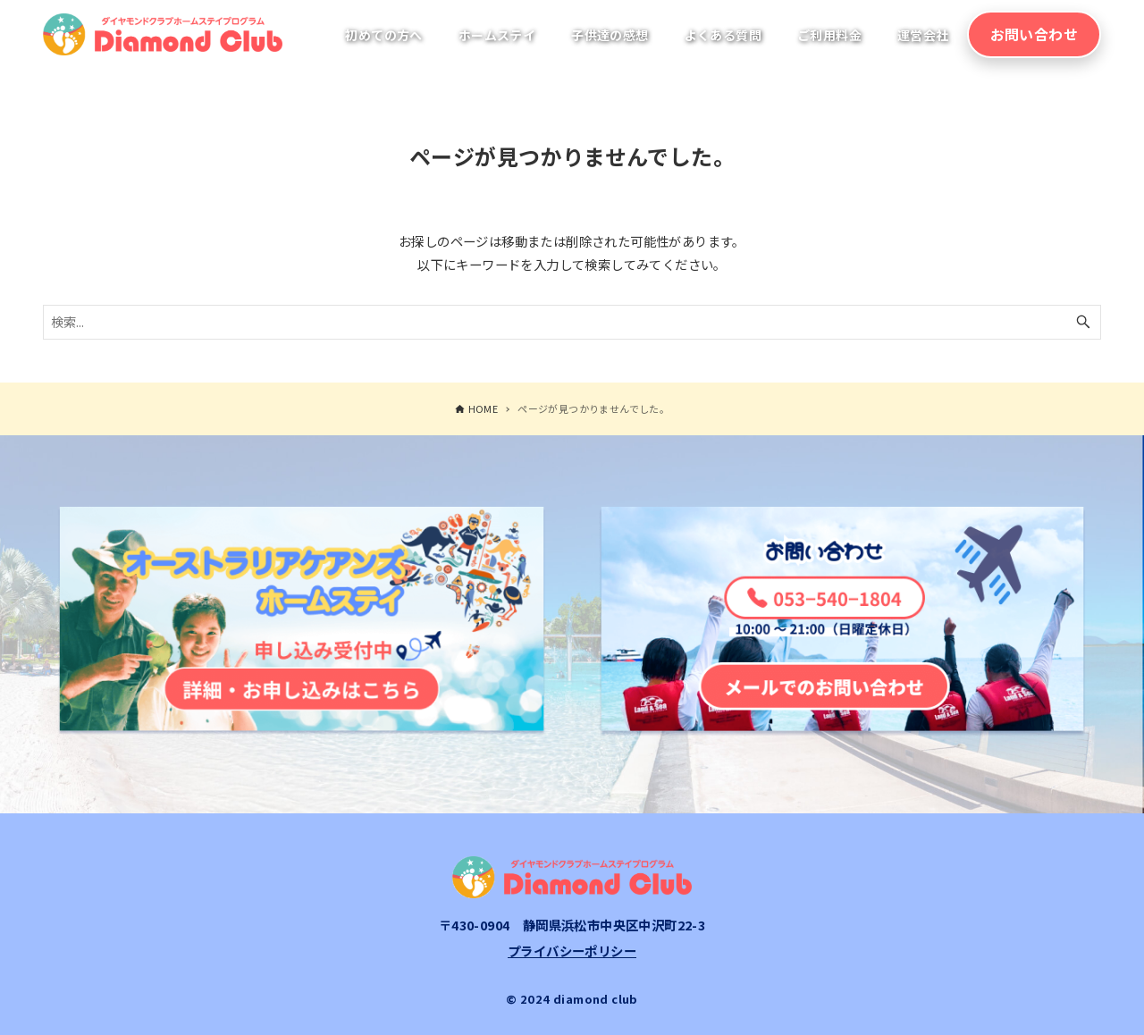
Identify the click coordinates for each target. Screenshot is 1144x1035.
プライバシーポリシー (572, 950)
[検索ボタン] (1083, 322)
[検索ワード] (572, 322)
